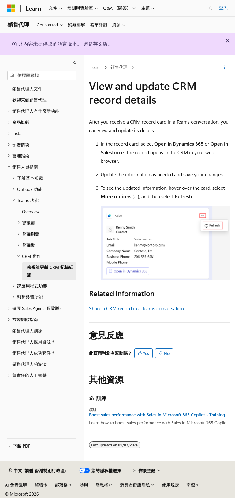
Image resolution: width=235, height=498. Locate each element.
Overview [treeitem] (30, 211)
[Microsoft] (11, 8)
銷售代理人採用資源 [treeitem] (31, 342)
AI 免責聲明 (16, 485)
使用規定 (170, 485)
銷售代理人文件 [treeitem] (27, 88)
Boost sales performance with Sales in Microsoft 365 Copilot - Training (157, 415)
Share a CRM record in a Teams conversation (136, 308)
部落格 (61, 485)
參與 (84, 485)
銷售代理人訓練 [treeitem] (27, 330)
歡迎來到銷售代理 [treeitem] (29, 100)
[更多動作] (224, 67)
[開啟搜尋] (210, 8)
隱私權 (101, 485)
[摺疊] (75, 62)
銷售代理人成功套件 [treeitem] (31, 353)
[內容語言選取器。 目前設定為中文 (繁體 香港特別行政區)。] (37, 471)
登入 (223, 8)
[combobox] (41, 75)
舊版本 (41, 485)
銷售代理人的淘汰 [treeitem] (29, 364)
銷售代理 (119, 67)
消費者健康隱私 (135, 485)
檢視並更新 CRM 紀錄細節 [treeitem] (50, 271)
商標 (190, 485)
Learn (95, 67)
